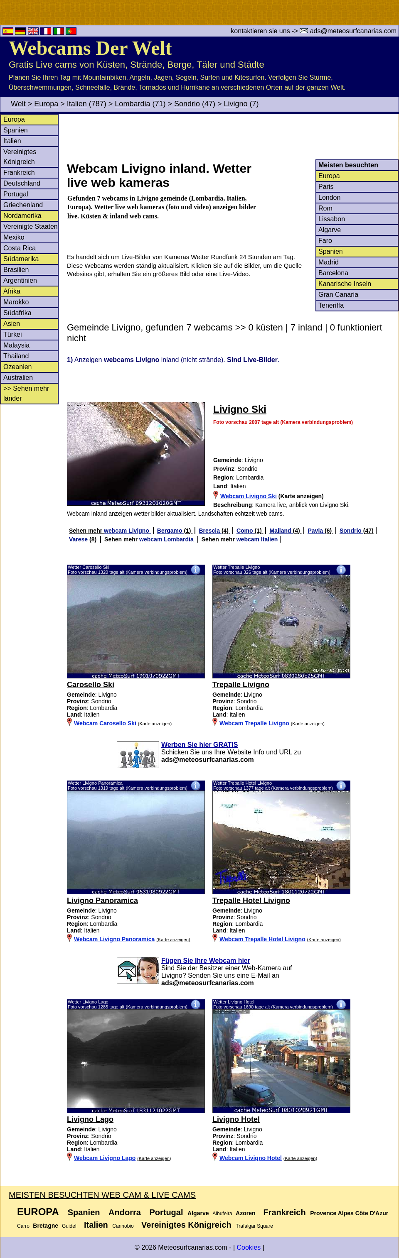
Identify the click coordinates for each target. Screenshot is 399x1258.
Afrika (11, 291)
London (329, 197)
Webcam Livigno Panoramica (114, 939)
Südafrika (17, 312)
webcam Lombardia (167, 539)
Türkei (12, 334)
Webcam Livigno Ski (248, 496)
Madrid (328, 262)
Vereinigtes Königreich (186, 1224)
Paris (325, 186)
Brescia (210, 530)
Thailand (16, 356)
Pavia (316, 530)
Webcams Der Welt (90, 48)
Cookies (248, 1247)
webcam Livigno (127, 530)
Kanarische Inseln (344, 283)
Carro (23, 1226)
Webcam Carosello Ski (105, 723)
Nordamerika (22, 215)
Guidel (69, 1226)
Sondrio (187, 104)
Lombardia (132, 104)
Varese (79, 539)
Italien (77, 104)
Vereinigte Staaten (30, 226)
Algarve (329, 229)
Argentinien (20, 280)
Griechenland (23, 204)
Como (245, 530)
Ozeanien (17, 366)
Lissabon (331, 219)
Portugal (15, 194)
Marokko (16, 302)
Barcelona (333, 273)
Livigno (236, 104)
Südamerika (21, 258)
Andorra (124, 1212)
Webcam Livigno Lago (104, 1158)
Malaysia (16, 345)
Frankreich (19, 172)
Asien (11, 323)
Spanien (15, 130)
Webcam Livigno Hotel (250, 1158)
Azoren (245, 1213)
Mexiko (14, 237)
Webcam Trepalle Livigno (254, 723)
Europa (46, 104)
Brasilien (16, 269)
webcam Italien (257, 539)
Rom (325, 208)
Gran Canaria (338, 294)
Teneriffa (331, 305)
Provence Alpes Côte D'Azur (349, 1213)
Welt (18, 104)
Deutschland (21, 183)
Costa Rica (19, 248)
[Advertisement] (232, 136)
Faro (325, 240)
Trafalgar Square (254, 1226)
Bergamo (170, 530)
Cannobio (122, 1226)
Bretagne (45, 1225)
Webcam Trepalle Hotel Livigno (262, 939)
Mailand (281, 530)
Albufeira (222, 1213)
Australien (18, 377)
